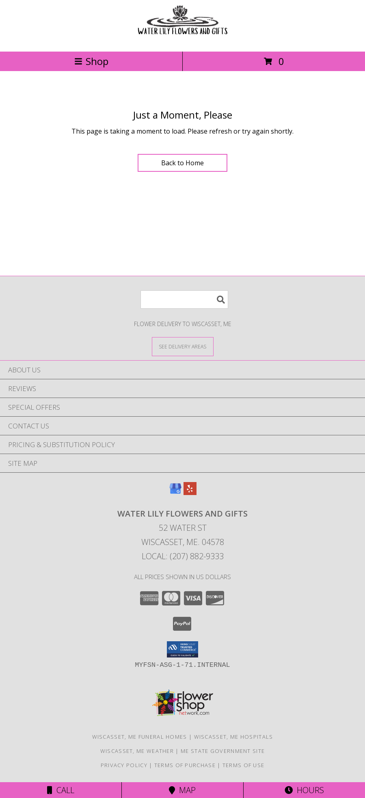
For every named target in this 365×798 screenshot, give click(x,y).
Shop (91, 61)
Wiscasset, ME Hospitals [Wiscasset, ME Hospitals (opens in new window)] (233, 736)
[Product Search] (184, 299)
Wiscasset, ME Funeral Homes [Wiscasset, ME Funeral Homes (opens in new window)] (139, 736)
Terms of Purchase (185, 765)
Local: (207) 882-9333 (183, 556)
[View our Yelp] (190, 492)
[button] (182, 649)
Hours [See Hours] (304, 790)
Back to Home (182, 162)
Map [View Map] (182, 790)
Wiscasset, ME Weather (137, 751)
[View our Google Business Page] (175, 492)
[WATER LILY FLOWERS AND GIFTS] (182, 39)
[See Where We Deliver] (183, 346)
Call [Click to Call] (60, 790)
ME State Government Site (223, 751)
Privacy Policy (124, 765)
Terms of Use (243, 765)
